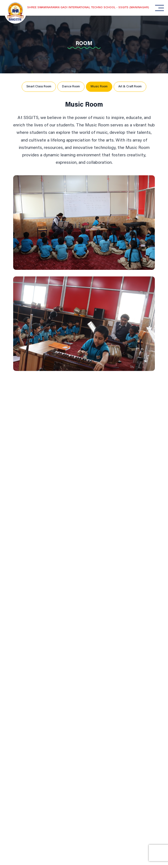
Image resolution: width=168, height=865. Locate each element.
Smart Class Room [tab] (38, 86)
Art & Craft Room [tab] (130, 86)
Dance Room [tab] (71, 86)
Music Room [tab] (99, 86)
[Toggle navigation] (157, 8)
